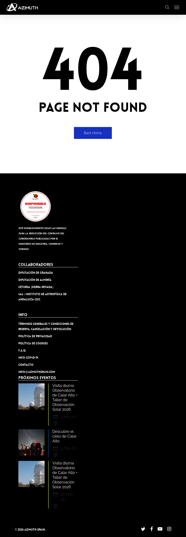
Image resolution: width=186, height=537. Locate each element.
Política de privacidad (35, 336)
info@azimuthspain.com (36, 372)
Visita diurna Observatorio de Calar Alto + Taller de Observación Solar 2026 (65, 397)
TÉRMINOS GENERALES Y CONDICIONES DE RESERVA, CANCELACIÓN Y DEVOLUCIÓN (45, 326)
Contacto (25, 365)
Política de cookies (33, 343)
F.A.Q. (22, 350)
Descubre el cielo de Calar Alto (64, 436)
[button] (176, 7)
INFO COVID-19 (28, 358)
